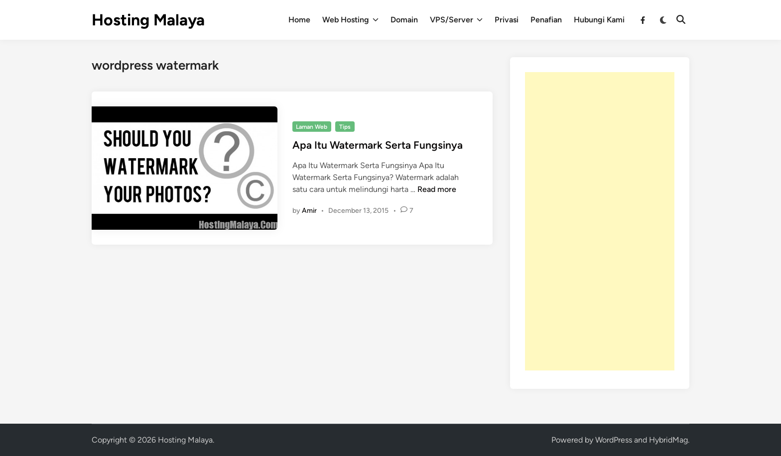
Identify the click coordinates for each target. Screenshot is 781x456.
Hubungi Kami (599, 19)
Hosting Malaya (148, 19)
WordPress (613, 440)
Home (299, 19)
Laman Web (311, 126)
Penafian (546, 19)
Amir (309, 210)
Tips (345, 126)
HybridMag (668, 440)
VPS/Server (456, 19)
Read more (436, 189)
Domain (404, 19)
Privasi (507, 19)
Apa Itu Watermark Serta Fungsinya (377, 145)
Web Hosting (350, 19)
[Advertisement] (599, 221)
